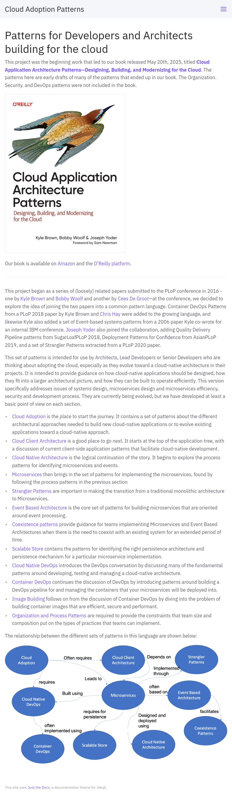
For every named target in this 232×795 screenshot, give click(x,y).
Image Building (28, 599)
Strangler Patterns (31, 491)
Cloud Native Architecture (40, 457)
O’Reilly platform (112, 263)
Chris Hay (110, 314)
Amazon (66, 263)
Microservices (27, 474)
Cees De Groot (133, 299)
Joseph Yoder (80, 330)
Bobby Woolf (69, 299)
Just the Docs (39, 787)
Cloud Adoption (29, 416)
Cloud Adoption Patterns (44, 9)
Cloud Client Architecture (39, 441)
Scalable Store (27, 549)
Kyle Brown (33, 299)
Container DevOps (31, 582)
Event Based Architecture (39, 508)
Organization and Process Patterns (49, 615)
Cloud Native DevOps (35, 565)
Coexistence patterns (35, 524)
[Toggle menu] (223, 9)
